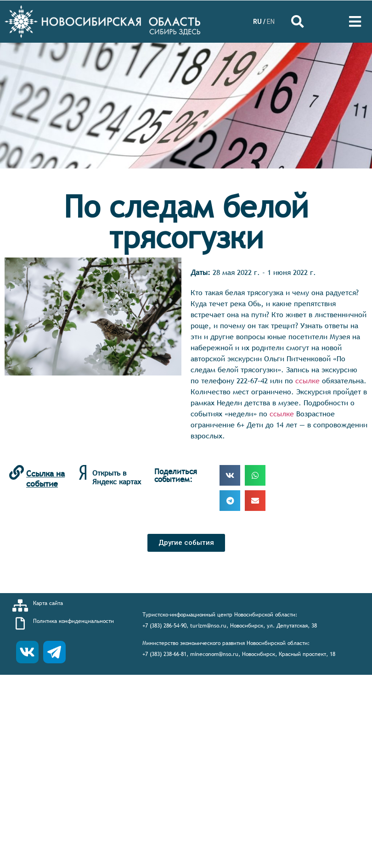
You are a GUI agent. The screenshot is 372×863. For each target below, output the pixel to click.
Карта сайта (48, 603)
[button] (186, 543)
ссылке (307, 380)
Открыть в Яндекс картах (116, 477)
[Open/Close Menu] (355, 22)
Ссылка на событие (45, 478)
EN (271, 21)
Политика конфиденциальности (73, 621)
